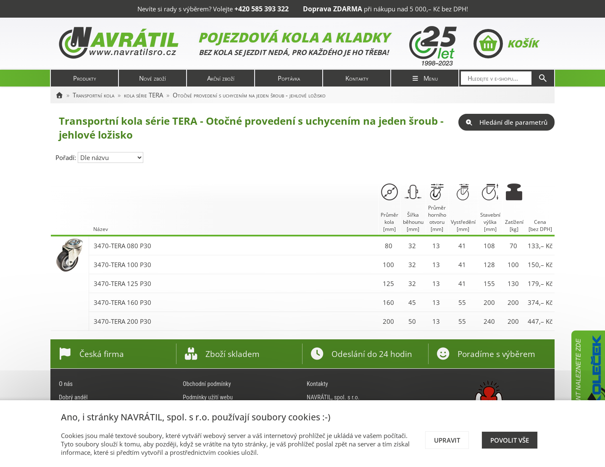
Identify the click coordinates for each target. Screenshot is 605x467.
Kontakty (356, 78)
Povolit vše (509, 440)
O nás (66, 384)
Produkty (84, 78)
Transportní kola (93, 95)
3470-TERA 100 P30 (122, 264)
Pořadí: (66, 157)
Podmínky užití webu (208, 397)
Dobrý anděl (73, 397)
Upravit (447, 440)
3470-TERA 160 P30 (122, 302)
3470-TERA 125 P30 (122, 283)
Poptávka (289, 78)
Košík (505, 43)
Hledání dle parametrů (506, 122)
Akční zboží (220, 78)
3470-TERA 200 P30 (122, 321)
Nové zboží (152, 78)
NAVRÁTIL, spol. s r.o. (333, 397)
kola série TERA (143, 95)
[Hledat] (542, 78)
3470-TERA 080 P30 (122, 245)
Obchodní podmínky (207, 384)
